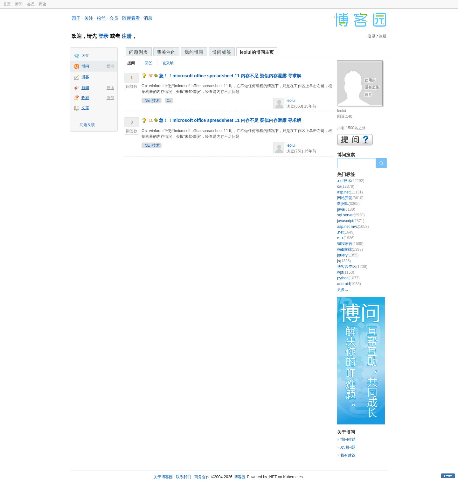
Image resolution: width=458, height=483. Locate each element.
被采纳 (168, 63)
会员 (31, 4)
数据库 (348, 203)
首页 (7, 4)
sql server (351, 215)
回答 (148, 63)
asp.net (350, 192)
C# (169, 100)
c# (345, 186)
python (348, 278)
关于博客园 (163, 477)
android (349, 284)
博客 (85, 77)
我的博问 (194, 52)
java (346, 209)
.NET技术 (151, 100)
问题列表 (138, 52)
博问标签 (221, 52)
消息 (147, 18)
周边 (42, 4)
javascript (350, 221)
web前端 (350, 249)
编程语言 (350, 244)
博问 (85, 66)
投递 (110, 88)
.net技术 (350, 180)
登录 (103, 36)
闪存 (85, 55)
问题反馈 (87, 124)
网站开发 (350, 198)
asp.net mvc (353, 226)
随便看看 (131, 18)
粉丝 (101, 18)
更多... (342, 289)
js (344, 261)
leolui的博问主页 (257, 52)
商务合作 (202, 477)
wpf (345, 272)
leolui (291, 100)
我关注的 (166, 52)
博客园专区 (352, 266)
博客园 (240, 477)
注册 (126, 36)
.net (346, 232)
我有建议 (348, 455)
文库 (85, 108)
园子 (76, 18)
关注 (88, 18)
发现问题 (348, 447)
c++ (346, 238)
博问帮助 (348, 439)
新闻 (19, 4)
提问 (110, 66)
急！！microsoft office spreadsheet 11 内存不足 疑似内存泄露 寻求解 (230, 75)
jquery (347, 255)
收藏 (85, 97)
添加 (110, 97)
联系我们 (183, 477)
